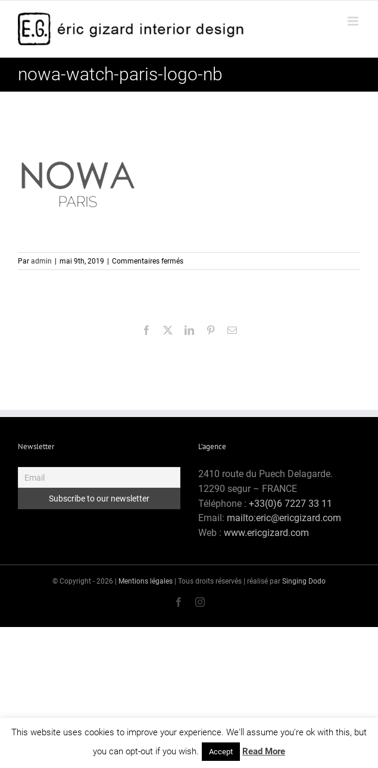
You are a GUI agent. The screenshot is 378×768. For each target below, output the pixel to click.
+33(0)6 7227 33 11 (290, 503)
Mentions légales (145, 581)
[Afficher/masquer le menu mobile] (354, 21)
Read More (263, 751)
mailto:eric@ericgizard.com (284, 518)
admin (41, 261)
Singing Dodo (304, 581)
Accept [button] (221, 751)
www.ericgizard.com (266, 532)
